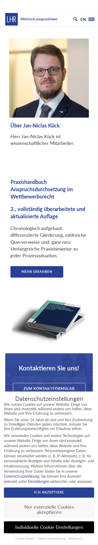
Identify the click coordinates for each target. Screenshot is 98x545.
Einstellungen (38, 481)
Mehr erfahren (36, 272)
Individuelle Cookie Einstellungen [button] (49, 527)
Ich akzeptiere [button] (49, 492)
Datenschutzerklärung (21, 476)
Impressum (76, 538)
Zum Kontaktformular (49, 388)
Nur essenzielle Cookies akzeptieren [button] (49, 509)
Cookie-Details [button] (25, 538)
